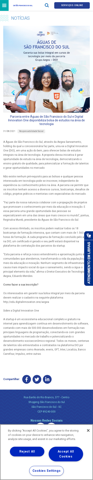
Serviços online (72, 5)
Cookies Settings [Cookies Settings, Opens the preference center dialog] (47, 471)
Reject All (27, 451)
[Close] (88, 430)
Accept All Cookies (66, 454)
